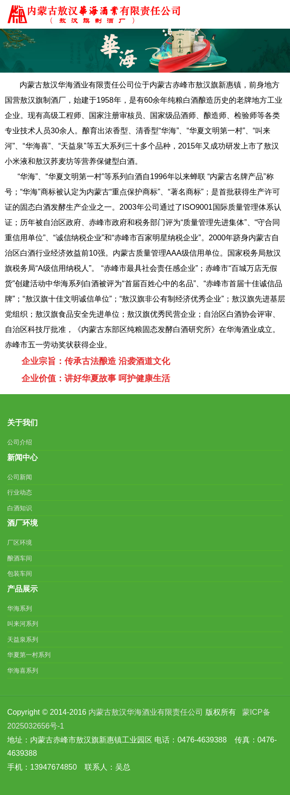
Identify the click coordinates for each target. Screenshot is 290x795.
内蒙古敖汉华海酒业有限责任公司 (145, 712)
